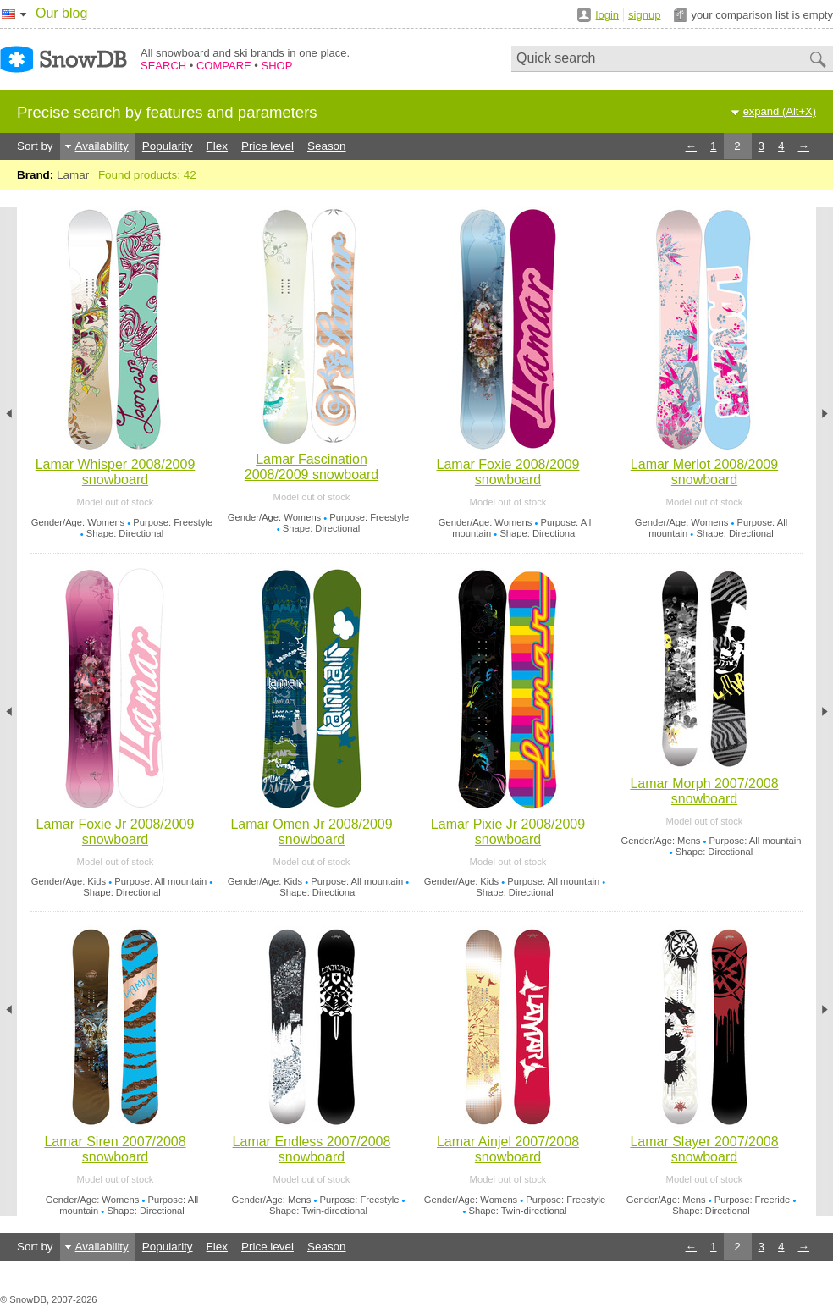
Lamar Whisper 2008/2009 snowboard (116, 472)
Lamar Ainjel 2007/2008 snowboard (508, 1149)
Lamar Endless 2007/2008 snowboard (312, 1149)
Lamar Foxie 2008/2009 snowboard (508, 472)
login (607, 14)
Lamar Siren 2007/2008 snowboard (114, 1149)
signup (644, 14)
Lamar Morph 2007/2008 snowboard (704, 791)
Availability (102, 146)
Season (326, 146)
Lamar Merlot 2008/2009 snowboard (704, 472)
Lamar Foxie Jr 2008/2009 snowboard (115, 832)
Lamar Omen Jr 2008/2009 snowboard (311, 832)
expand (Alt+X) (779, 111)
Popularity (167, 146)
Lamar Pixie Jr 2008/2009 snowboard (508, 832)
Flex (217, 146)
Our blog (61, 13)
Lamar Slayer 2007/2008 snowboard (704, 1149)
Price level (267, 146)
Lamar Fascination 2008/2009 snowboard (311, 467)
